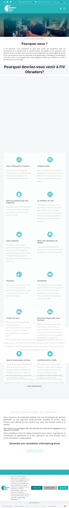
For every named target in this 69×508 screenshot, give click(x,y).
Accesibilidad (52, 506)
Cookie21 (44, 506)
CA (55, 2)
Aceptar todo (63, 488)
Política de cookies (19, 506)
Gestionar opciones (50, 488)
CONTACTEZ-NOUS (34, 451)
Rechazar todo (37, 488)
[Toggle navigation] (64, 8)
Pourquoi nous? (18, 39)
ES (58, 2)
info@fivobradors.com (43, 2)
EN (65, 2)
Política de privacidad (7, 506)
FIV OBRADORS (7, 39)
